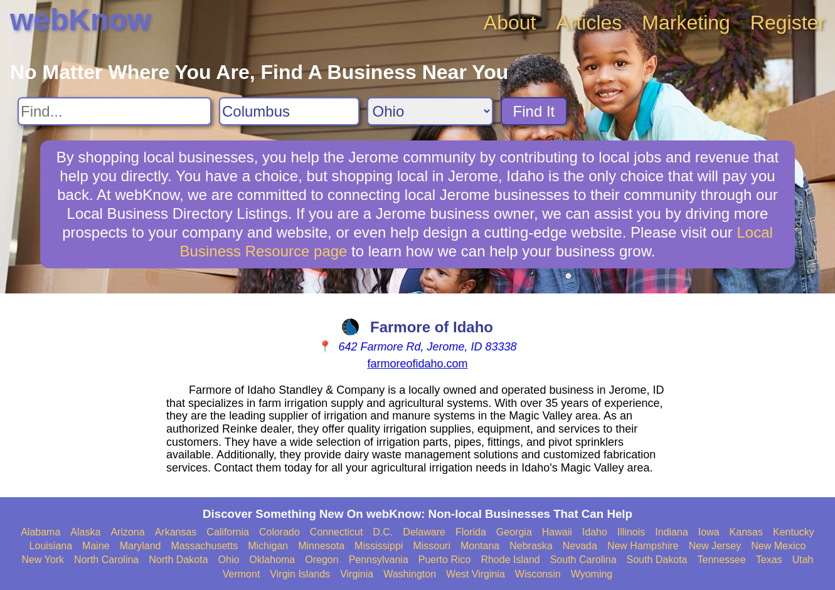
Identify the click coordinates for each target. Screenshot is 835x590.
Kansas (746, 532)
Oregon (321, 559)
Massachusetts (204, 545)
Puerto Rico (444, 559)
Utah (803, 559)
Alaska (85, 532)
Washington (409, 574)
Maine (96, 545)
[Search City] (289, 111)
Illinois (631, 532)
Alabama (40, 532)
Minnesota (321, 545)
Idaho (594, 532)
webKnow (80, 19)
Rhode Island (510, 559)
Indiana (671, 532)
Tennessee (721, 559)
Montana (479, 545)
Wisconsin (538, 574)
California (227, 532)
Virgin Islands (300, 574)
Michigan (268, 545)
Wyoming (592, 574)
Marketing (686, 22)
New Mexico (778, 545)
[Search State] (430, 111)
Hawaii (557, 532)
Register (787, 22)
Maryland (140, 545)
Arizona (127, 532)
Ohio (229, 559)
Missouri (431, 545)
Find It (534, 111)
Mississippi (378, 545)
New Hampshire (643, 545)
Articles (589, 22)
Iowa (709, 532)
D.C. (383, 532)
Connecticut (336, 532)
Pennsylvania (378, 559)
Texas (769, 559)
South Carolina (583, 559)
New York (43, 559)
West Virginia (475, 574)
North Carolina (106, 559)
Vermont (241, 574)
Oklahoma (272, 559)
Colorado (279, 532)
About (510, 22)
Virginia (356, 574)
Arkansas (176, 532)
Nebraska (530, 545)
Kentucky (793, 532)
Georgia (514, 532)
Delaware (424, 532)
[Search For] (114, 111)
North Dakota (178, 559)
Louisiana (51, 545)
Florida (470, 532)
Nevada (580, 545)
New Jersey (715, 545)
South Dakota (657, 559)
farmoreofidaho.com (417, 363)
